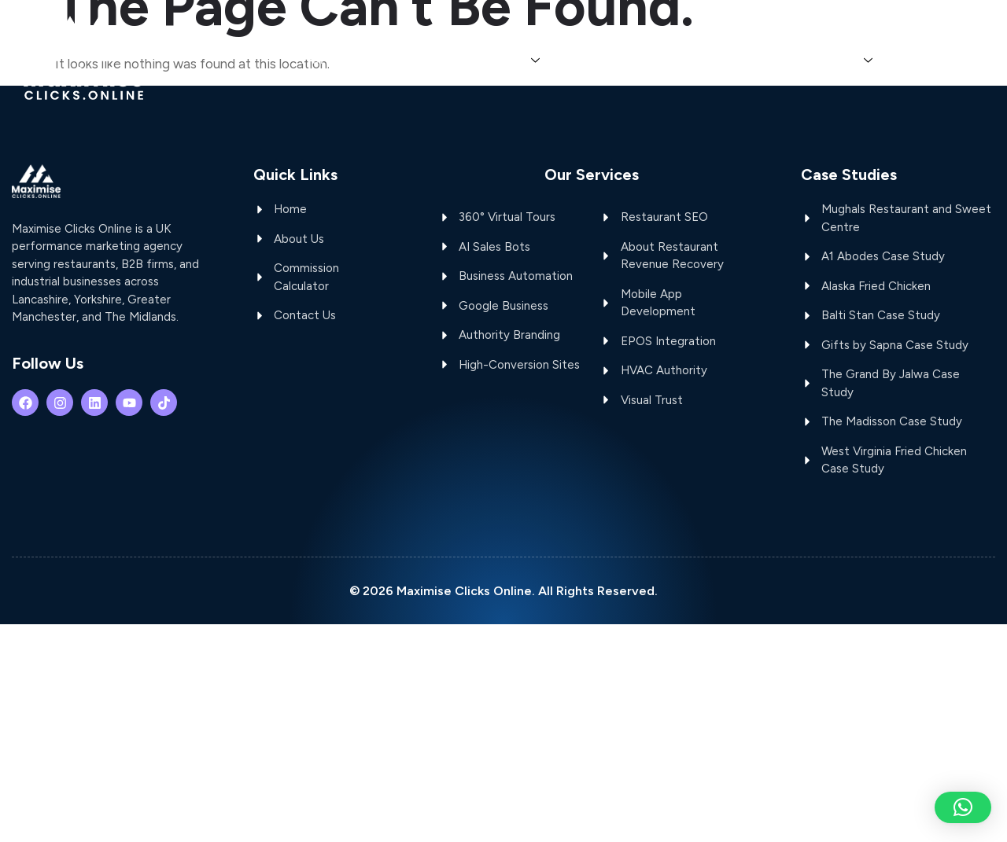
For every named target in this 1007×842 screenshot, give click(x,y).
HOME (319, 59)
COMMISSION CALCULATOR (658, 59)
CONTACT (937, 59)
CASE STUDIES (821, 59)
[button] (963, 807)
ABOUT (387, 59)
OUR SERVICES (488, 59)
